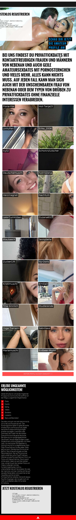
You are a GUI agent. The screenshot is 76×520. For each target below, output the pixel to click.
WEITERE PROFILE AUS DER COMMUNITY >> (38, 374)
